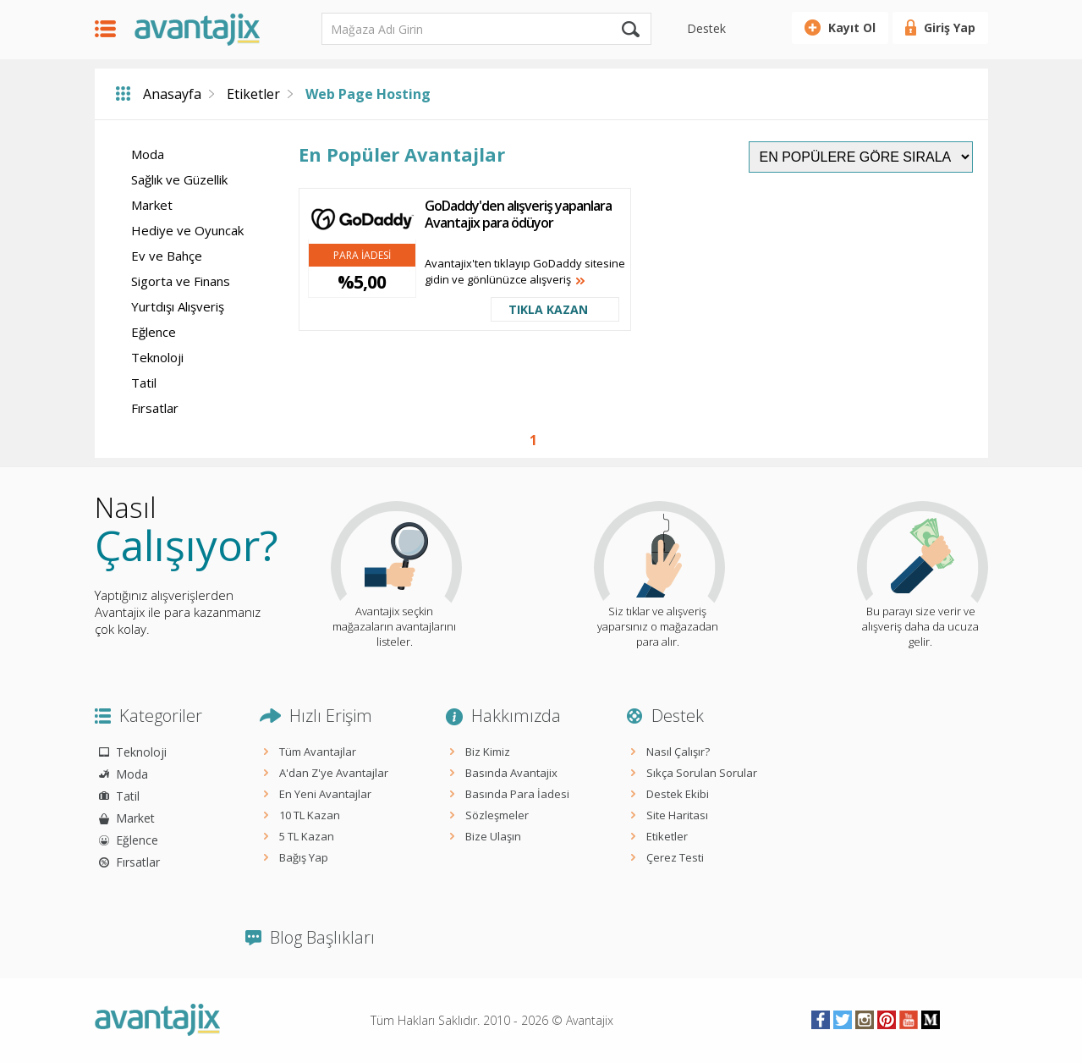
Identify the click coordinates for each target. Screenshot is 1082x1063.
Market (152, 204)
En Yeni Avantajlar (325, 793)
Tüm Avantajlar (317, 751)
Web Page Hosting (368, 94)
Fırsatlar (155, 407)
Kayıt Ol (852, 27)
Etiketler (253, 94)
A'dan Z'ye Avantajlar (333, 772)
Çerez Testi (675, 857)
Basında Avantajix (511, 772)
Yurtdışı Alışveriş (177, 306)
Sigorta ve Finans (180, 281)
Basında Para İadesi (517, 793)
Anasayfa (172, 94)
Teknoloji (157, 357)
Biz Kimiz (487, 751)
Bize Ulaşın (493, 836)
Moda (147, 154)
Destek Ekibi (677, 793)
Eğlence (153, 331)
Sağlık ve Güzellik (179, 179)
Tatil (144, 382)
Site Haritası (677, 815)
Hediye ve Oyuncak (187, 230)
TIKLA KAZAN (548, 309)
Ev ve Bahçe (166, 255)
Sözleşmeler (497, 815)
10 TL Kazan (309, 815)
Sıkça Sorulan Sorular (701, 772)
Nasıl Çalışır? (678, 751)
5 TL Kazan (306, 836)
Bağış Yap (303, 857)
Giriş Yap (949, 27)
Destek (706, 28)
